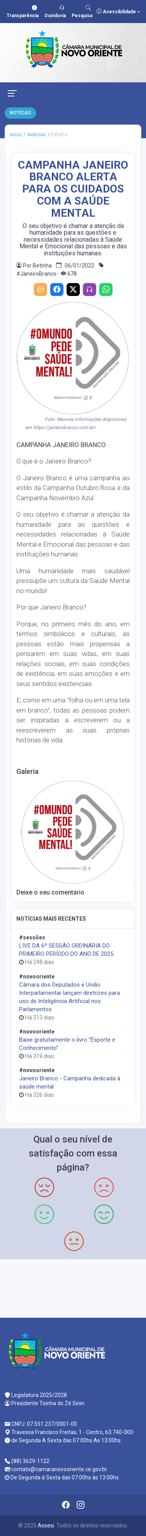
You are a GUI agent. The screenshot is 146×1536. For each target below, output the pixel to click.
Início (15, 134)
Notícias (36, 134)
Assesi (46, 1525)
